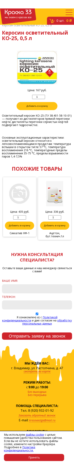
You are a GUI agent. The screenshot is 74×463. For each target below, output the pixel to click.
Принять (34, 457)
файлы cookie (35, 434)
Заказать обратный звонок (37, 415)
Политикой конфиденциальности (29, 318)
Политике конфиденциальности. (19, 448)
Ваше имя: (10, 280)
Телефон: (9, 296)
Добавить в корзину (37, 106)
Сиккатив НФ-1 (20, 233)
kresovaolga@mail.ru (42, 420)
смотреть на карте (37, 371)
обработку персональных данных (47, 321)
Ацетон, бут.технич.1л (55, 235)
